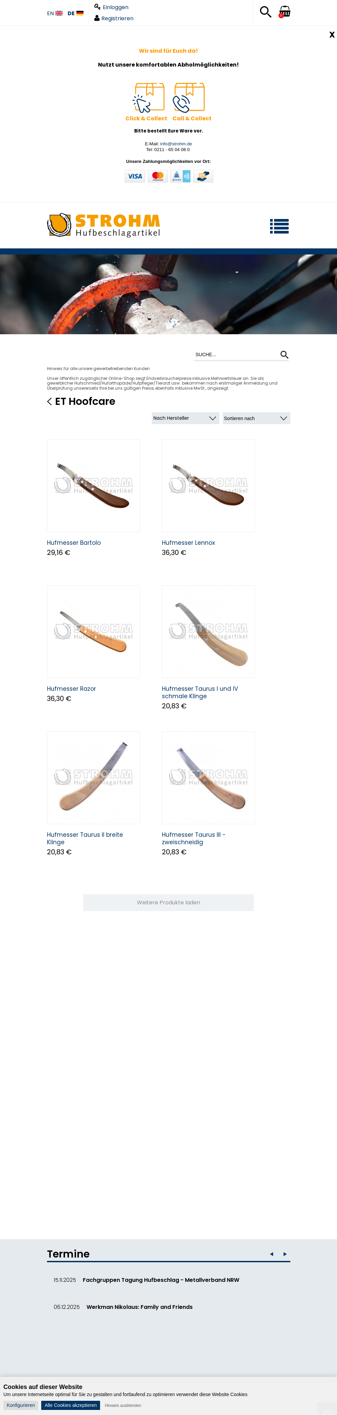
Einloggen (111, 7)
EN (55, 13)
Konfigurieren (21, 1405)
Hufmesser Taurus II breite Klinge (85, 838)
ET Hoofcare (85, 401)
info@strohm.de (176, 143)
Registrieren (114, 18)
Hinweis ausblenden (123, 1405)
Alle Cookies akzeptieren (71, 1405)
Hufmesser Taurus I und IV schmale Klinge (200, 692)
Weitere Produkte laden (168, 902)
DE (75, 13)
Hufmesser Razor (71, 689)
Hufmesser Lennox (188, 543)
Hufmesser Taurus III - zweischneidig (194, 838)
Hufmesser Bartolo (74, 543)
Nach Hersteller (171, 418)
